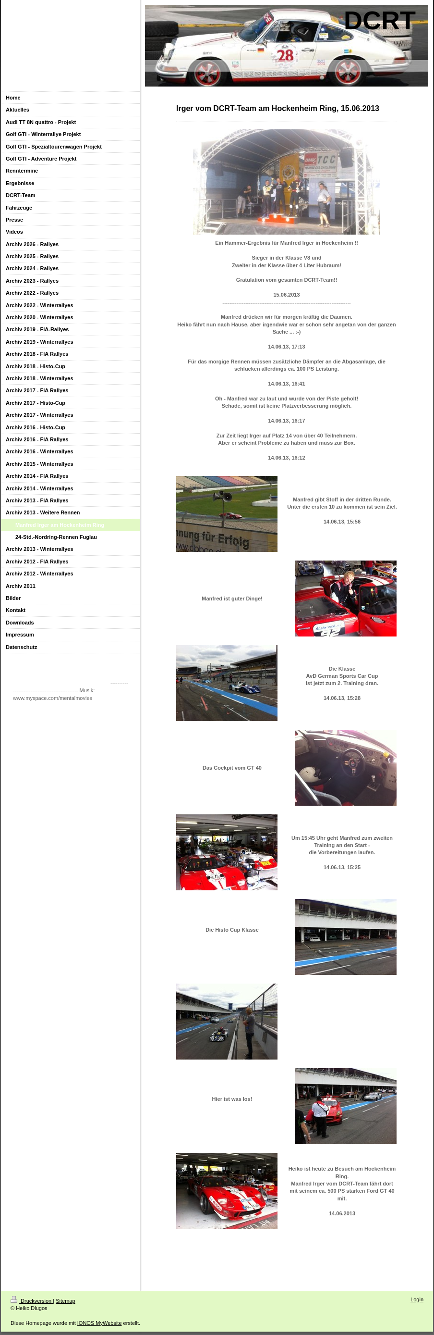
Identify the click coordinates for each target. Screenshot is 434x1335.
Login (416, 1299)
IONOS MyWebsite (99, 1323)
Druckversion (32, 1301)
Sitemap (65, 1301)
